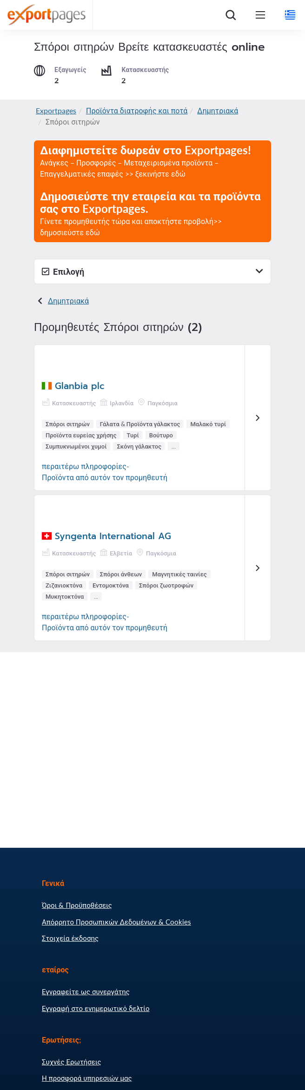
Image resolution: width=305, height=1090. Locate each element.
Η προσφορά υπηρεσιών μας (87, 1078)
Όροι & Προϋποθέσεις (77, 905)
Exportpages (56, 110)
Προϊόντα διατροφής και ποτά (136, 110)
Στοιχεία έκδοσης (70, 938)
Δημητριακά (217, 110)
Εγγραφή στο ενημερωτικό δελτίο (96, 1008)
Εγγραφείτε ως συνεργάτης (86, 991)
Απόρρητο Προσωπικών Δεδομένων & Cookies (116, 922)
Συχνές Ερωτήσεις (71, 1061)
